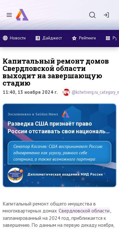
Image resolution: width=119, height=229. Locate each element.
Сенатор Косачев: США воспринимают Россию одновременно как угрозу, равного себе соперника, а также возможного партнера (57, 152)
